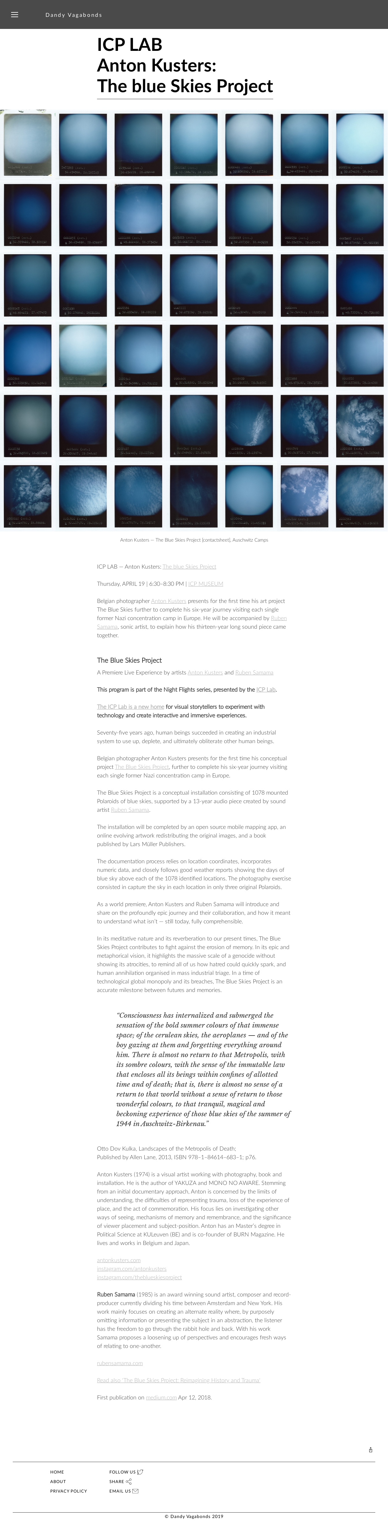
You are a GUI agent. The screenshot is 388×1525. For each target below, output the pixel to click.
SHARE (120, 1482)
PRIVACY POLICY (68, 1491)
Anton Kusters (168, 601)
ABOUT (58, 1482)
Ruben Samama (254, 673)
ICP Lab (265, 690)
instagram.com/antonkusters (132, 1269)
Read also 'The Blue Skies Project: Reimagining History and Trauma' (178, 1381)
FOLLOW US (126, 1472)
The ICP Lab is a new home (130, 707)
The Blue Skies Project (142, 767)
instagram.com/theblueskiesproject (139, 1278)
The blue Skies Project (189, 567)
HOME (57, 1472)
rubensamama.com (120, 1363)
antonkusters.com (119, 1260)
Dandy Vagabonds (73, 15)
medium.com (161, 1398)
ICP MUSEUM (205, 584)
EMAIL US (123, 1491)
